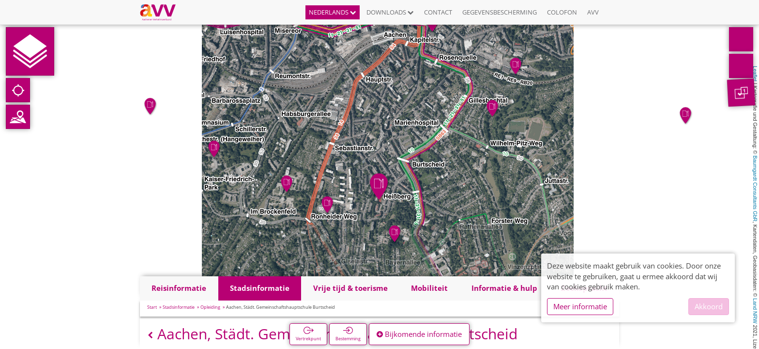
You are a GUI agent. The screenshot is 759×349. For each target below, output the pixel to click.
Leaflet (755, 73)
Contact (438, 12)
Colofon (562, 12)
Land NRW (755, 310)
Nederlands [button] (332, 12)
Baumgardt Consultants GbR (755, 189)
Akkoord (709, 306)
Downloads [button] (390, 12)
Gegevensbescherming (499, 12)
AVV (593, 12)
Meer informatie (580, 306)
